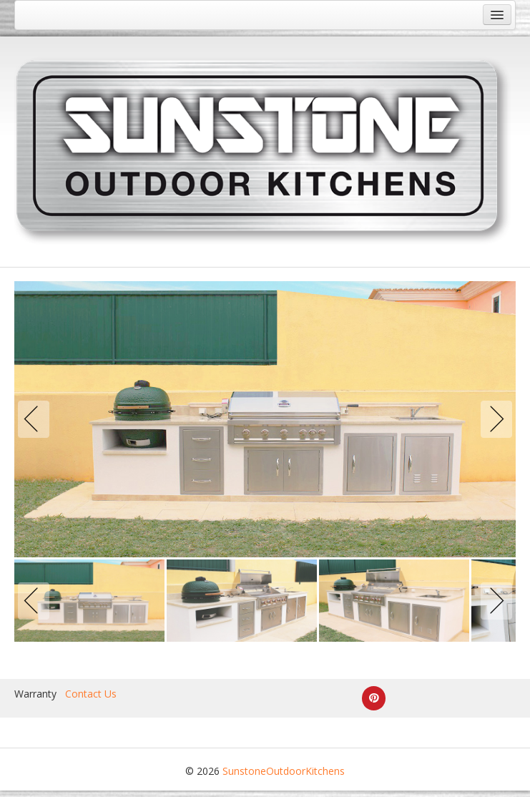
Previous (36, 419)
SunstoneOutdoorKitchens (283, 771)
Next (493, 419)
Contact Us (91, 693)
